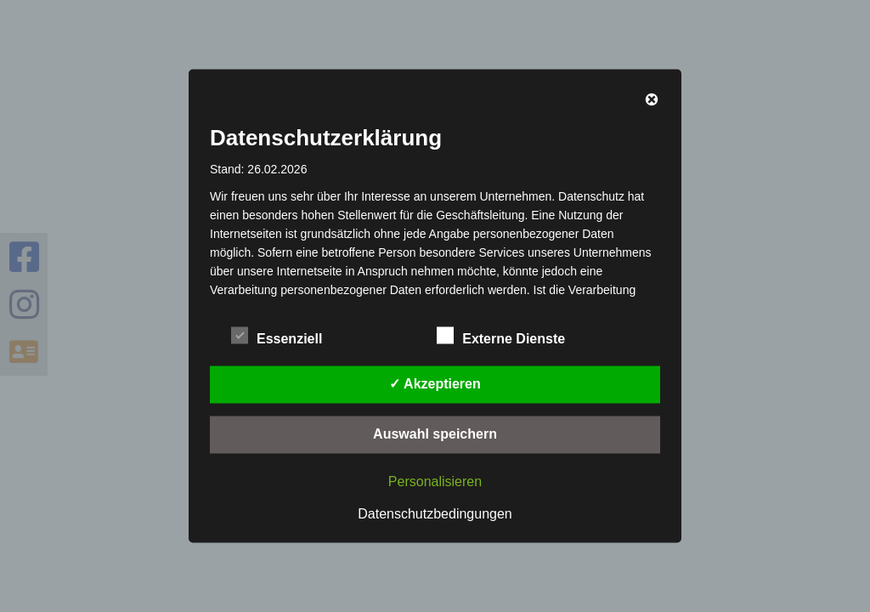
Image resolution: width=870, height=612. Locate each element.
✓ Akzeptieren (435, 384)
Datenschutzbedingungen (434, 514)
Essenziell (276, 336)
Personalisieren (435, 481)
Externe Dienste (501, 336)
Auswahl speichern (435, 434)
